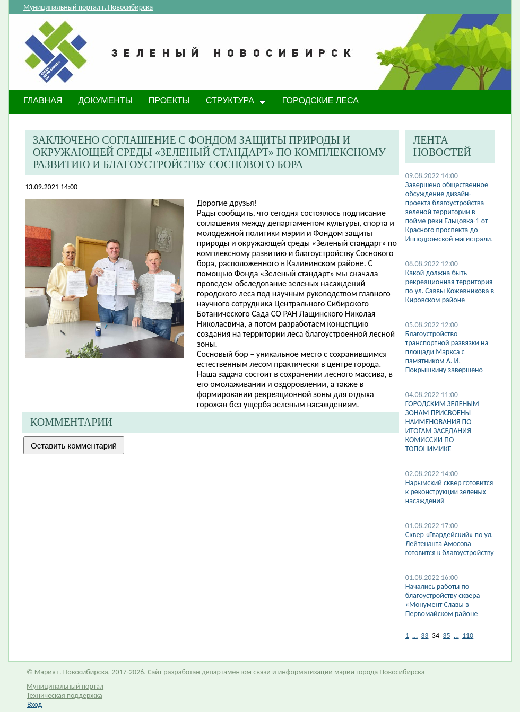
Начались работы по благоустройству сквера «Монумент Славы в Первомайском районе (442, 600)
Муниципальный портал (65, 686)
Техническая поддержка (64, 695)
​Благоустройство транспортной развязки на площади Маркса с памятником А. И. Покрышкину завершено (447, 351)
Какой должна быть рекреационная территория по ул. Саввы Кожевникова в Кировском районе (449, 286)
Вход (34, 704)
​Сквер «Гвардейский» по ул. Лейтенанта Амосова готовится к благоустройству (449, 543)
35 (446, 635)
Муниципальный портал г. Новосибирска (88, 7)
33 (424, 635)
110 (467, 635)
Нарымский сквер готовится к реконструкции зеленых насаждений (449, 491)
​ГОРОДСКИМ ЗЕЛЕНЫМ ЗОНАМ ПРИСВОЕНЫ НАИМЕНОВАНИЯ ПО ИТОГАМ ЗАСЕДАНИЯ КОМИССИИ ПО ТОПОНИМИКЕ (442, 426)
